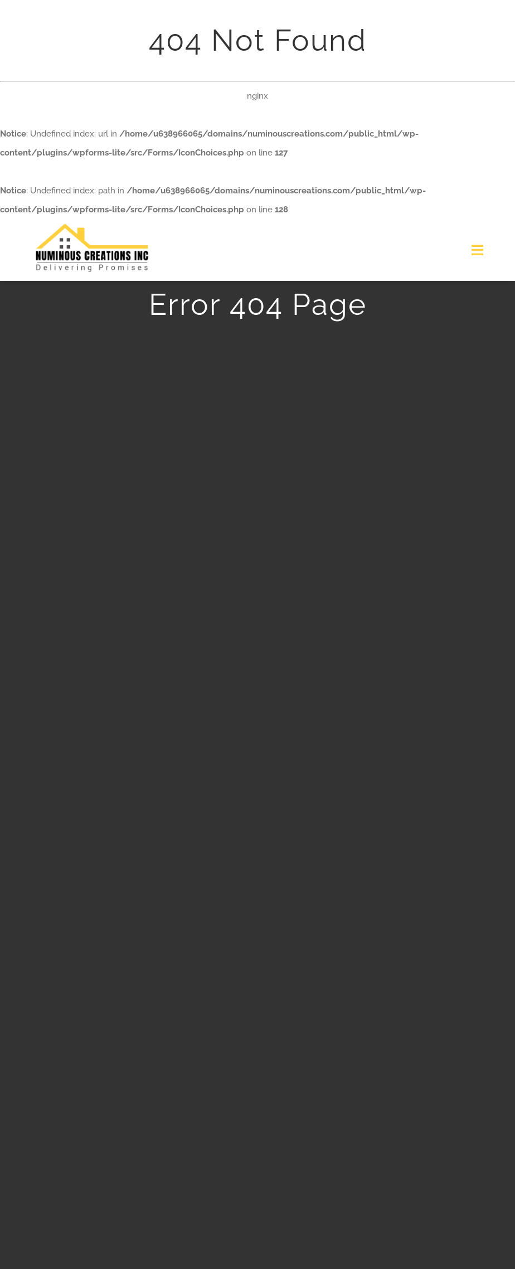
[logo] (92, 223)
